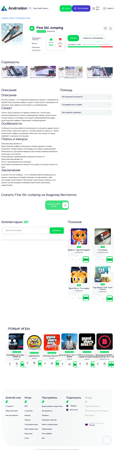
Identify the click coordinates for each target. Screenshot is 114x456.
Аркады (27, 415)
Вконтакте (72, 410)
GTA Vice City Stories (52, 356)
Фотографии (47, 434)
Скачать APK (54, 205)
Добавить (56, 230)
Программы (81, 8)
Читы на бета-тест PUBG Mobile (69, 356)
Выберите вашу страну (96, 423)
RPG (26, 406)
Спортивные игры (22, 18)
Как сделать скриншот (71, 112)
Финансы (45, 415)
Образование (47, 429)
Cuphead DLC (34, 356)
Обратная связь (12, 411)
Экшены (27, 420)
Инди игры (29, 434)
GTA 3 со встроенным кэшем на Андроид (87, 356)
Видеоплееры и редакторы (52, 406)
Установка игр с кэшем (72, 105)
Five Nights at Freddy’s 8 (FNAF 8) (17, 356)
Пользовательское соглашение (96, 411)
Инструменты (47, 411)
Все (43, 438)
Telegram (71, 406)
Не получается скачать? (72, 97)
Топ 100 (95, 8)
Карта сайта (89, 415)
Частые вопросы (12, 415)
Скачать (73, 38)
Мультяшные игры (31, 429)
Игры (66, 8)
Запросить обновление (93, 38)
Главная (4, 18)
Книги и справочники (49, 424)
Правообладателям (92, 406)
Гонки (27, 438)
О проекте (9, 406)
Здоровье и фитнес (49, 420)
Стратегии (29, 411)
